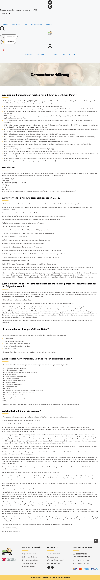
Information (16, 24)
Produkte (5, 24)
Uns (26, 24)
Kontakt (49, 24)
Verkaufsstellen (36, 24)
